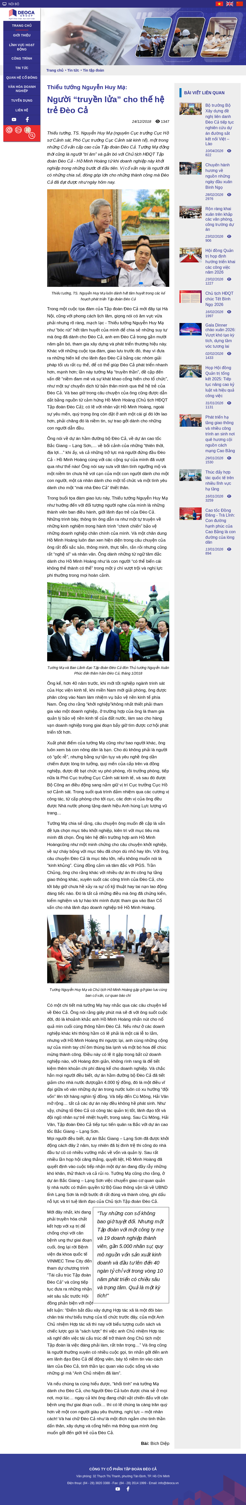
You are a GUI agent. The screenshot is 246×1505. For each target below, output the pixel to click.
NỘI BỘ (11, 4)
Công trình (21, 58)
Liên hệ (22, 110)
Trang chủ (22, 26)
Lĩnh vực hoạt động (22, 47)
